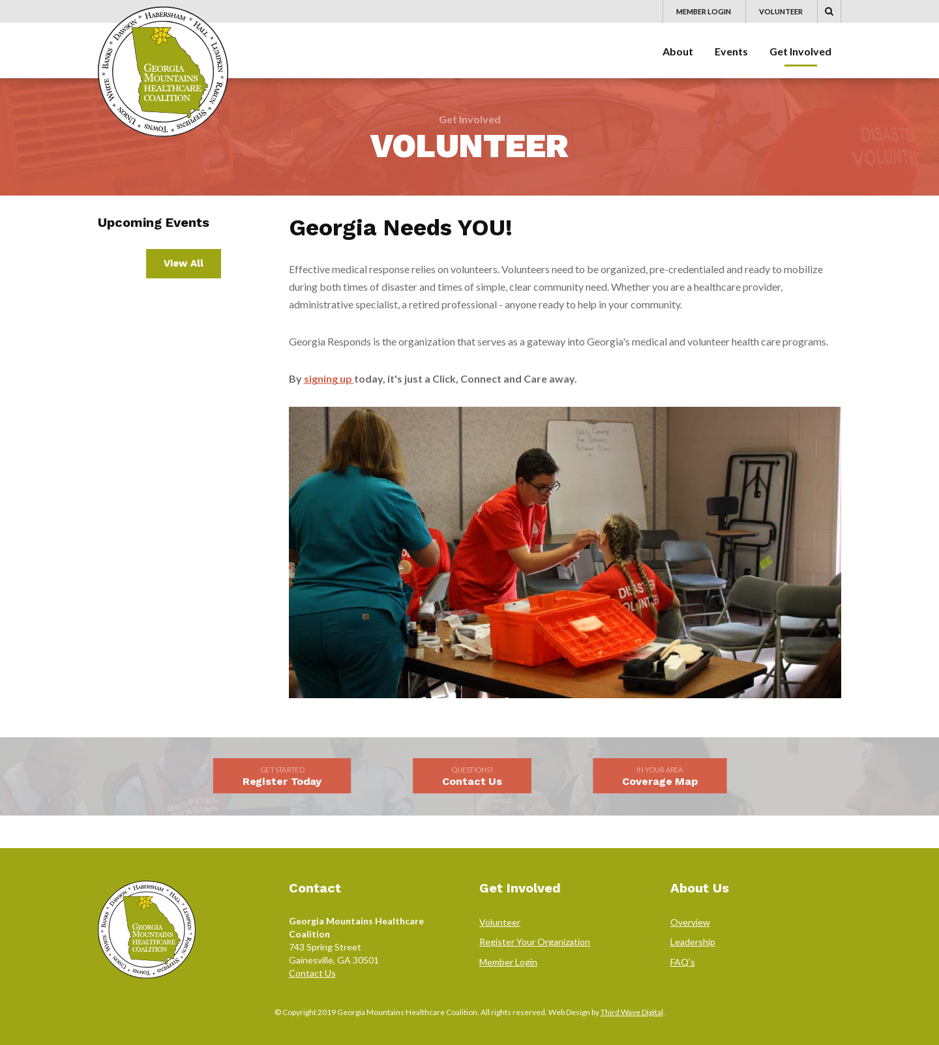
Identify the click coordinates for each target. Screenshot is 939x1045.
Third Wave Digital (632, 1012)
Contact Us (312, 973)
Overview (690, 922)
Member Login (703, 11)
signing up (329, 378)
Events (731, 51)
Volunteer (781, 11)
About (678, 51)
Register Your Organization (534, 941)
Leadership (692, 941)
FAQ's (682, 961)
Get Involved (800, 51)
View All (183, 263)
